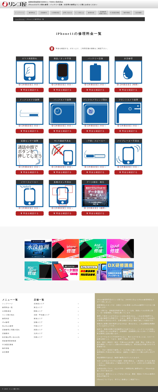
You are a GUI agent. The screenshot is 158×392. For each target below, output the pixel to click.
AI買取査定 (56, 12)
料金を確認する (30, 90)
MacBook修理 (7, 326)
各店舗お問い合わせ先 (11, 337)
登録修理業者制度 (9, 341)
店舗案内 (44, 12)
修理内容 (91, 12)
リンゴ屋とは (79, 12)
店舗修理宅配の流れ (103, 12)
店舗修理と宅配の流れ (11, 330)
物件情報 (127, 12)
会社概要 (139, 12)
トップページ (19, 12)
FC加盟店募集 (115, 12)
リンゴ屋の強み (8, 315)
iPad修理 (5, 322)
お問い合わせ (67, 12)
